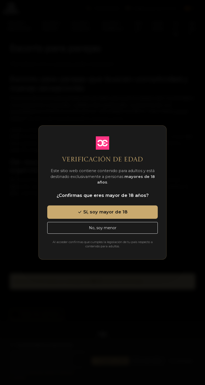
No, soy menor (102, 227)
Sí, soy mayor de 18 (102, 212)
